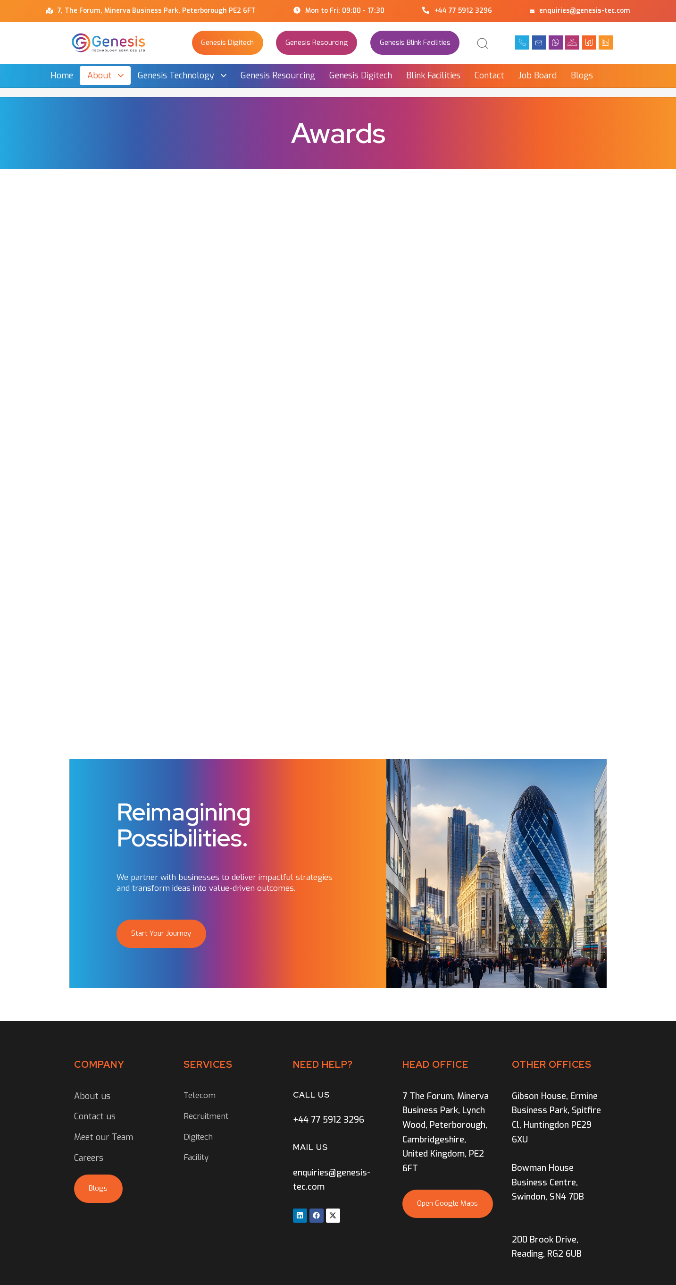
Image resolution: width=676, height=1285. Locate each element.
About (105, 75)
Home (61, 75)
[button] (482, 43)
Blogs (582, 75)
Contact (489, 75)
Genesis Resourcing (278, 75)
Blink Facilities (433, 75)
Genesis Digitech (360, 75)
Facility (196, 1157)
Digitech (198, 1137)
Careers (88, 1158)
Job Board (537, 75)
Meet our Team (103, 1137)
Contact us (95, 1116)
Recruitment (206, 1116)
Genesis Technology (182, 75)
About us (92, 1096)
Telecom (200, 1095)
